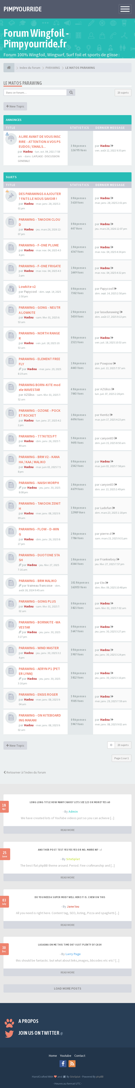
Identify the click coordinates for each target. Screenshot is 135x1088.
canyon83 (106, 438)
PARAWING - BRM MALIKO (38, 581)
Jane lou (73, 906)
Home (53, 1055)
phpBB (99, 1076)
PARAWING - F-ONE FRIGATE (40, 266)
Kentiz (104, 415)
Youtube (65, 1055)
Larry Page (73, 954)
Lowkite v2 (27, 286)
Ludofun (105, 508)
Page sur (121, 758)
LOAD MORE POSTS (67, 988)
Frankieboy (108, 559)
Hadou (28, 151)
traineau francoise (40, 585)
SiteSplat (73, 859)
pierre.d (105, 533)
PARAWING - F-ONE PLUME (39, 245)
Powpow (106, 363)
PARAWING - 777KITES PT (38, 436)
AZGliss (29, 395)
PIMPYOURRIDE (22, 9)
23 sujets (123, 92)
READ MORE (68, 830)
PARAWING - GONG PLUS (37, 601)
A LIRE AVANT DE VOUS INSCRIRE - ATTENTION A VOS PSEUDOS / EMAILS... (40, 141)
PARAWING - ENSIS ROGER (38, 694)
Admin (73, 811)
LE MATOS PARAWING (22, 83)
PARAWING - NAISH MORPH (39, 483)
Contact (79, 1055)
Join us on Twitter (41, 1033)
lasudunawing (109, 312)
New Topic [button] (15, 106)
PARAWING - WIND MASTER (39, 648)
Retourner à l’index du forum (24, 772)
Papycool (30, 291)
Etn (102, 583)
